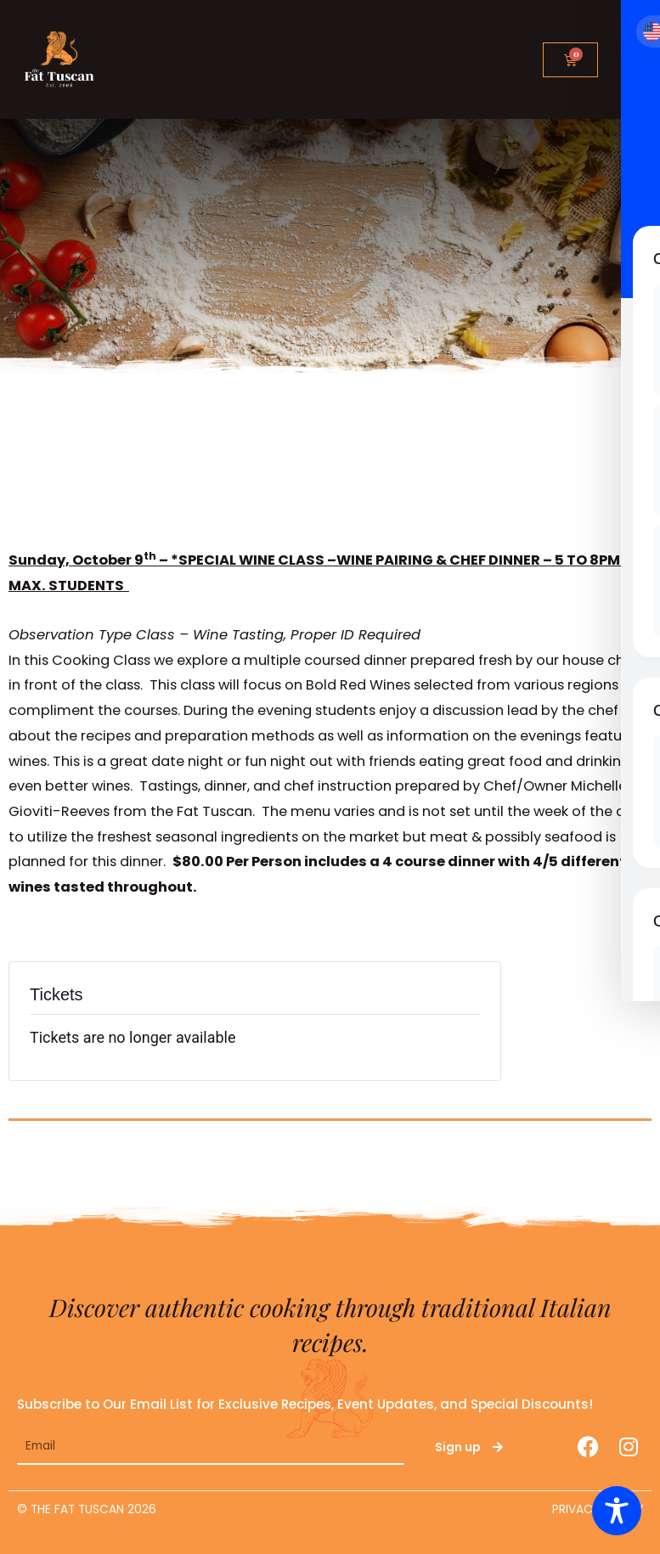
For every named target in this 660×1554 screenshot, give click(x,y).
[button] (629, 56)
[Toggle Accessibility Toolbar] (616, 1510)
